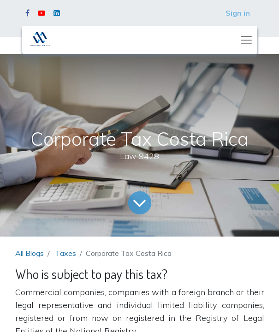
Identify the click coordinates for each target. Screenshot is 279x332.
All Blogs (29, 253)
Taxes (65, 253)
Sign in (238, 13)
